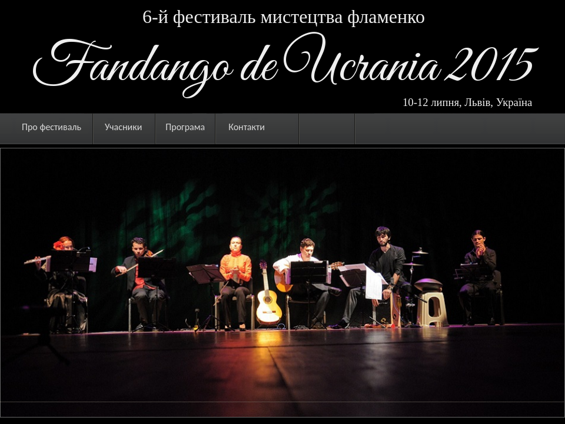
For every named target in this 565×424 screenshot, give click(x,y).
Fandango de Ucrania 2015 (283, 67)
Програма (185, 126)
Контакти (246, 126)
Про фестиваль (51, 126)
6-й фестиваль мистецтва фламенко (283, 16)
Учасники (123, 126)
